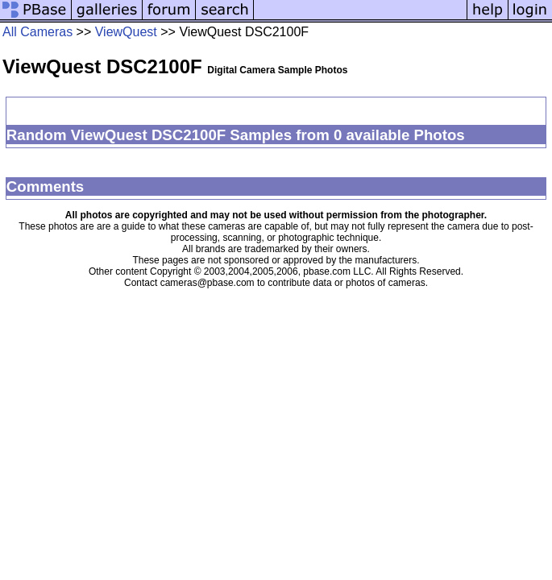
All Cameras (37, 32)
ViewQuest (126, 32)
